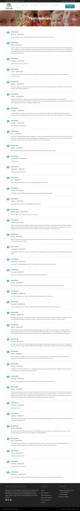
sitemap (63, 509)
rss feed (73, 509)
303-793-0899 (63, 494)
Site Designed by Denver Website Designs (9, 509)
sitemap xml (68, 509)
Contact (18, 7)
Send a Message (63, 497)
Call (9, 1)
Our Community (55, 5)
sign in (77, 509)
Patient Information (45, 5)
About (17, 5)
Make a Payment (65, 1)
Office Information (34, 5)
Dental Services (24, 5)
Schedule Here (70, 6)
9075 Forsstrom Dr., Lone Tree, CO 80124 (66, 491)
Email (20, 1)
